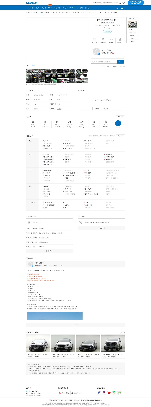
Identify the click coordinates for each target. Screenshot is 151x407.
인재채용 (65, 400)
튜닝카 (89, 12)
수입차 (42, 12)
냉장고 (46, 196)
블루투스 (67, 205)
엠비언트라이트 (48, 164)
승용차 (48, 12)
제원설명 (120, 116)
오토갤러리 (114, 12)
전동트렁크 (88, 189)
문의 (120, 62)
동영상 (34, 65)
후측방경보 (47, 180)
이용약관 (71, 400)
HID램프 (67, 141)
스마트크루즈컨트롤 (70, 194)
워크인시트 (88, 157)
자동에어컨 (47, 194)
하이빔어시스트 (89, 143)
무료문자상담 (38, 265)
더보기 (123, 332)
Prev (129, 29)
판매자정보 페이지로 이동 (99, 54)
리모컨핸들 (47, 191)
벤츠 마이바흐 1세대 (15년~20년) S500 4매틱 (41, 355)
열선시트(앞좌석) (48, 162)
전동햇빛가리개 (110, 162)
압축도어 (87, 146)
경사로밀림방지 (110, 186)
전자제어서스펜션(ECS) (112, 178)
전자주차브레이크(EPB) (91, 194)
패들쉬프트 (109, 159)
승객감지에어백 (69, 170)
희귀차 (107, 12)
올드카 (95, 12)
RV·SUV (61, 12)
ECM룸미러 (109, 154)
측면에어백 (47, 173)
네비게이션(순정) (48, 202)
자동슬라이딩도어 (90, 148)
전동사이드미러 (48, 148)
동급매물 (97, 108)
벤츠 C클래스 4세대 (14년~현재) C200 (89, 355)
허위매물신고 (47, 265)
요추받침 (87, 159)
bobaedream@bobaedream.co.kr (74, 403)
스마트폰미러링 (110, 207)
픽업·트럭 (76, 12)
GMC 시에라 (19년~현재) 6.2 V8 (112, 355)
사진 (28, 65)
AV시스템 (87, 207)
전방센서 (87, 170)
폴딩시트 (67, 162)
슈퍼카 (101, 12)
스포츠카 (54, 12)
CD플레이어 (88, 205)
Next (134, 29)
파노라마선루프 (48, 143)
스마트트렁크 (88, 191)
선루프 (46, 141)
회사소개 (51, 400)
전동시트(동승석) (48, 159)
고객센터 (82, 400)
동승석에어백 (47, 170)
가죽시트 (46, 154)
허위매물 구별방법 (58, 265)
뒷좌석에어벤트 (110, 157)
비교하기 (132, 32)
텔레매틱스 (109, 205)
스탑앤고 (87, 186)
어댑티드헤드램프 (69, 146)
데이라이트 (88, 141)
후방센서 (67, 178)
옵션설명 (120, 136)
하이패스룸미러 (89, 162)
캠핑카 (83, 12)
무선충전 (108, 191)
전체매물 (29, 12)
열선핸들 (46, 189)
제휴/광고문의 (58, 400)
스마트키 (46, 186)
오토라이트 (68, 189)
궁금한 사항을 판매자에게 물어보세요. (101, 61)
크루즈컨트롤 (68, 191)
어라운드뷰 (88, 178)
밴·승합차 (68, 12)
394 (113, 53)
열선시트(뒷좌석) (69, 154)
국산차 (36, 12)
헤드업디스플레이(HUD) (112, 189)
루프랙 (107, 143)
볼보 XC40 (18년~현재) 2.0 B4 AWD (64, 355)
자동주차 (108, 194)
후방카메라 (88, 173)
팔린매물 (106, 108)
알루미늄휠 (47, 146)
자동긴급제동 (109, 175)
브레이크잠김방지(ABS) (71, 173)
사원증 (59, 108)
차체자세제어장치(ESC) (71, 175)
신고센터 (76, 400)
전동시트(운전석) (48, 157)
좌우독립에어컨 (69, 186)
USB (45, 207)
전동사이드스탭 (110, 141)
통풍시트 (67, 157)
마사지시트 (88, 154)
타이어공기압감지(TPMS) (112, 170)
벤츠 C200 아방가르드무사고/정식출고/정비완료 (135, 22)
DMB (86, 202)
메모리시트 (68, 159)
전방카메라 (88, 175)
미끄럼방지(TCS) (69, 180)
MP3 (66, 207)
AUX (66, 202)
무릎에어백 (47, 178)
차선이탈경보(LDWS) (111, 173)
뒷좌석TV (108, 202)
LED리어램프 (68, 148)
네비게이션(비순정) (49, 205)
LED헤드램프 (68, 143)
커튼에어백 (47, 175)
